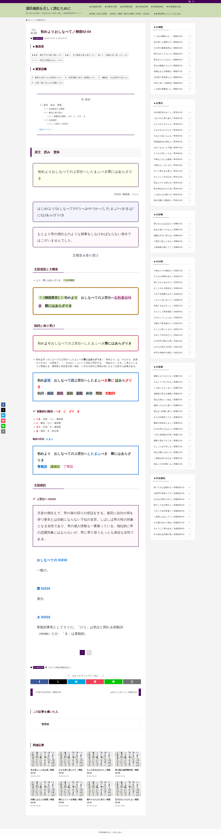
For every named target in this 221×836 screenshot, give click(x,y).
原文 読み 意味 (53, 105)
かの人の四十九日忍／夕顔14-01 (173, 347)
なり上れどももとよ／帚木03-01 (173, 124)
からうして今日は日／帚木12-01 (173, 177)
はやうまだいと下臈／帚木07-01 (173, 148)
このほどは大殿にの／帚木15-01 (173, 194)
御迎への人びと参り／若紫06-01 (173, 405)
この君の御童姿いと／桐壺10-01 (173, 89)
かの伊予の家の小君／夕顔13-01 (173, 341)
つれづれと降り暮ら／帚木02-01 (173, 118)
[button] (39, 681)
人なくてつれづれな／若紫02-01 (173, 382)
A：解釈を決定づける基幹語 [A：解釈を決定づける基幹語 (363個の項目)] (47, 77)
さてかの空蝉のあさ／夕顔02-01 (173, 276)
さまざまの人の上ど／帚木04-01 (173, 130)
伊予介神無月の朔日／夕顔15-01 (173, 353)
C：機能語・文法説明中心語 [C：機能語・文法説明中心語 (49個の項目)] (113, 77)
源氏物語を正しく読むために (48, 8)
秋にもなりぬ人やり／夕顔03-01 (173, 282)
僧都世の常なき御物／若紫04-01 (173, 394)
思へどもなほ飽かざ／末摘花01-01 (173, 487)
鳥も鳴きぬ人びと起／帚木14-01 (173, 189)
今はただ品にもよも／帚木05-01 (173, 136)
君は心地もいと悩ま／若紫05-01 (173, 400)
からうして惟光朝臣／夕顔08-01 (173, 312)
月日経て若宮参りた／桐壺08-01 (173, 77)
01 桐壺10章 (38, 38)
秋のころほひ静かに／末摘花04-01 (173, 505)
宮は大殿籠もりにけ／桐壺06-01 (173, 66)
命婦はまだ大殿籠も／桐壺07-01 (173, 71)
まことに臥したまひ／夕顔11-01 (173, 329)
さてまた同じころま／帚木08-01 (173, 153)
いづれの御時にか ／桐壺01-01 (173, 36)
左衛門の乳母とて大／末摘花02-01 (173, 493)
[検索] (193, 1)
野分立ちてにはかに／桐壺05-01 (173, 60)
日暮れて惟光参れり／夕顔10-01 (173, 323)
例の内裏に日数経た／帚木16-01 (173, 200)
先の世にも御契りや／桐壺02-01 (173, 42)
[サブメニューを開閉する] (190, 36)
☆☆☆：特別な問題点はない (60, 667)
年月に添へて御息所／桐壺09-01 (173, 83)
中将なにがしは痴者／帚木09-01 (173, 159)
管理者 (45, 724)
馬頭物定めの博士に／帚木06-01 (173, 142)
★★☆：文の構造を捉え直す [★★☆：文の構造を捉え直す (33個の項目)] (79, 55)
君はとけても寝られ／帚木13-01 (173, 183)
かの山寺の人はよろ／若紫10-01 (173, 429)
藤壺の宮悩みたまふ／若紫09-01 (173, 423)
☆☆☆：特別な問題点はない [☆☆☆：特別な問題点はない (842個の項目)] (47, 60)
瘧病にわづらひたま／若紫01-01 (173, 376)
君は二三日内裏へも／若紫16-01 (173, 464)
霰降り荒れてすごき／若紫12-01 (173, 441)
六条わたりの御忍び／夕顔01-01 (173, 271)
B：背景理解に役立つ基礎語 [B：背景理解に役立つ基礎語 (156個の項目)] (80, 77)
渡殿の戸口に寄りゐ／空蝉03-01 (173, 235)
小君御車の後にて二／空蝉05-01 (173, 247)
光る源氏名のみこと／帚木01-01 (173, 112)
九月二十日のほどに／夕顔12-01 (173, 335)
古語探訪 (53, 120)
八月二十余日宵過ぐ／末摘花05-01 (173, 511)
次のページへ (46, 129)
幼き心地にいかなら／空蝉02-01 (173, 230)
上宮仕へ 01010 (61, 124)
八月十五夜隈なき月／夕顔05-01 (173, 294)
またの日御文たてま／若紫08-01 (173, 417)
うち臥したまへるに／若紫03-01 (173, 388)
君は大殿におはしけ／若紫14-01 (173, 452)
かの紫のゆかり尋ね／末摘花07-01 (173, 523)
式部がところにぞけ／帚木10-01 (173, 165)
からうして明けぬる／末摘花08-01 (173, 528)
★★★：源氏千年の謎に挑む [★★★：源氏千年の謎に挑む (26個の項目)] (46, 55)
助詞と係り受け (56, 112)
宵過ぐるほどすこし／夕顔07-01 (173, 306)
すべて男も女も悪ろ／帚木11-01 (173, 171)
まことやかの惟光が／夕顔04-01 (173, 288)
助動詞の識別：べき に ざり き (69, 116)
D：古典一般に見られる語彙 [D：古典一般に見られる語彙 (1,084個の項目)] (47, 83)
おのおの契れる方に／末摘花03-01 (173, 499)
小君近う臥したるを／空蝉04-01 (173, 241)
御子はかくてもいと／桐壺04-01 (173, 54)
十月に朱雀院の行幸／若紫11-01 (173, 435)
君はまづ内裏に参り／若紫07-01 (173, 411)
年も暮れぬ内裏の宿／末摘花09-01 (173, 534)
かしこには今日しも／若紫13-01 (173, 446)
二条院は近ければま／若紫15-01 (173, 458)
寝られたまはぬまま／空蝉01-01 (173, 224)
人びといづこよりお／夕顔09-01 (173, 317)
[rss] (189, 1)
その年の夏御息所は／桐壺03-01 (173, 48)
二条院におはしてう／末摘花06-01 (173, 517)
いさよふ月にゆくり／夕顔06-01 (173, 300)
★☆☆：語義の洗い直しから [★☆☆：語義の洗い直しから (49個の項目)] (112, 55)
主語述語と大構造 (57, 109)
